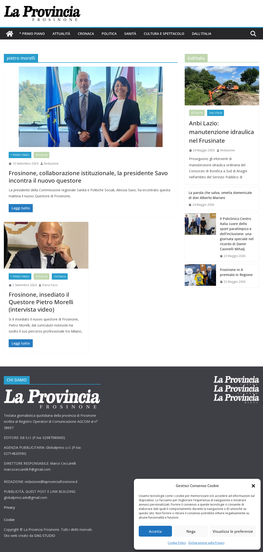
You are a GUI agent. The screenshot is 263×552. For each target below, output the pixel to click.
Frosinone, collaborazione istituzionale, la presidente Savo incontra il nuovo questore (88, 176)
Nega (191, 531)
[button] (253, 485)
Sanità (130, 33)
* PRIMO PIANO (32, 33)
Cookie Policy (177, 543)
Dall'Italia (215, 113)
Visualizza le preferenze (233, 531)
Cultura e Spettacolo (164, 33)
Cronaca (86, 33)
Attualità (61, 33)
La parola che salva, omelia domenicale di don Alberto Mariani (220, 195)
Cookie (9, 519)
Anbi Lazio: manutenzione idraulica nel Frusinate (221, 131)
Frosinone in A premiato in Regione (236, 272)
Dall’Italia (201, 33)
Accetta (155, 531)
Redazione (51, 163)
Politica (109, 33)
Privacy (9, 507)
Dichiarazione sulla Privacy (206, 543)
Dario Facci (50, 285)
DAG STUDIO (44, 535)
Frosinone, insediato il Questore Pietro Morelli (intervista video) (41, 301)
